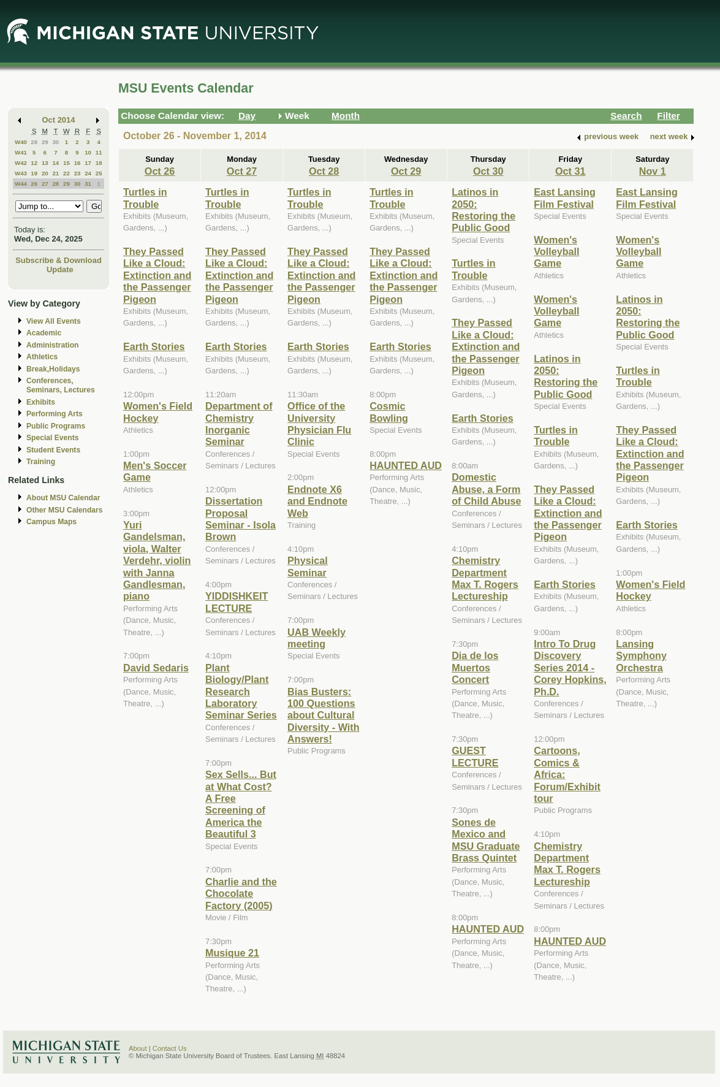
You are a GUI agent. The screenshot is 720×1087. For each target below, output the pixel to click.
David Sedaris (156, 667)
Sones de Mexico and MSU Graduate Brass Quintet (486, 840)
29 (45, 142)
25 (99, 173)
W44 (21, 183)
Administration (52, 345)
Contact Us (170, 1048)
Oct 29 (406, 171)
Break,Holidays (53, 369)
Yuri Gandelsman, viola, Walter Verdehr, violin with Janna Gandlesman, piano (157, 560)
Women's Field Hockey (157, 411)
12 (34, 162)
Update (60, 269)
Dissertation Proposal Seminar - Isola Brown (240, 518)
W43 (21, 173)
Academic (43, 333)
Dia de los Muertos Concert (475, 667)
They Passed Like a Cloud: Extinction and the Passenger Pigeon (157, 275)
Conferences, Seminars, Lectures (60, 385)
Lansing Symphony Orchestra (641, 655)
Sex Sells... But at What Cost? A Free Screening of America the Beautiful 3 (240, 804)
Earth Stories (154, 346)
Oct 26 (160, 171)
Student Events (53, 450)
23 (77, 173)
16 (77, 162)
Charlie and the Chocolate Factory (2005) (241, 893)
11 (99, 152)
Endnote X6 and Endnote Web (317, 501)
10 (88, 152)
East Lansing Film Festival (565, 197)
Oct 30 (488, 171)
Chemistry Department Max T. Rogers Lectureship (485, 578)
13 (45, 162)
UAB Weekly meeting (316, 638)
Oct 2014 (58, 119)
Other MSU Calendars (64, 510)
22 (66, 173)
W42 (21, 162)
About (138, 1048)
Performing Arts (54, 414)
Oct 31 (570, 171)
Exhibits (40, 402)
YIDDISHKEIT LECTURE (236, 601)
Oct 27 (242, 171)
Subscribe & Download (58, 260)
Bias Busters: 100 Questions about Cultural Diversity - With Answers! (323, 715)
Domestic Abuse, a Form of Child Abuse (486, 488)
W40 (21, 142)
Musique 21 (232, 952)
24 (88, 173)
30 (55, 142)
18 (99, 162)
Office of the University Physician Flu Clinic (319, 423)
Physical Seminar (307, 566)
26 (34, 183)
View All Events (53, 321)
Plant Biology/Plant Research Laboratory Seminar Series (241, 691)
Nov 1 (652, 171)
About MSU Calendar (63, 498)
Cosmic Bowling (388, 411)
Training (40, 461)
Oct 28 (324, 171)
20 (45, 173)
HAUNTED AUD (405, 465)
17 (88, 162)
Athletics (42, 357)
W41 (21, 152)
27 (45, 183)
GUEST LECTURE (475, 756)
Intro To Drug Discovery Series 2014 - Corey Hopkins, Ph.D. (570, 667)
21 (55, 173)
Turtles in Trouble (145, 197)
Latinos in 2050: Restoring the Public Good (483, 209)
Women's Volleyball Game (556, 251)
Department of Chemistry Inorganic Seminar (239, 423)
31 (88, 183)
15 (66, 162)
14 (55, 162)
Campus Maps (51, 521)
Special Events (52, 437)
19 (34, 173)
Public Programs (55, 426)
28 (34, 142)
